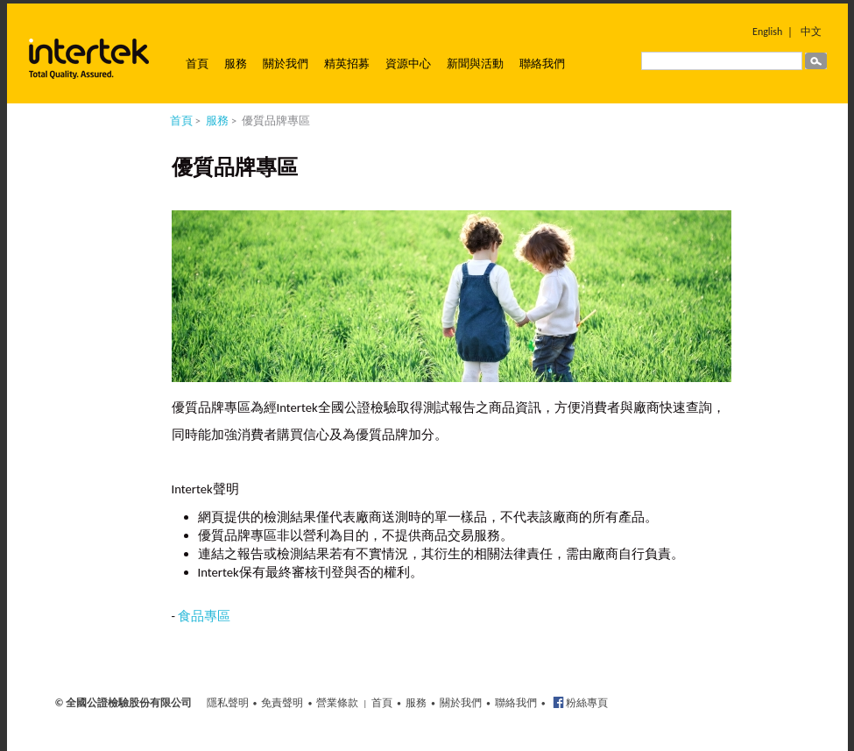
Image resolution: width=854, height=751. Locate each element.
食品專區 (204, 616)
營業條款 (337, 703)
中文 (811, 31)
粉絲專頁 (586, 703)
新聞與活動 (475, 63)
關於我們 (285, 63)
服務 (235, 63)
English (767, 31)
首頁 (197, 63)
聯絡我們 (542, 63)
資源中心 (408, 63)
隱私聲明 (228, 703)
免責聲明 (282, 703)
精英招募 (347, 63)
